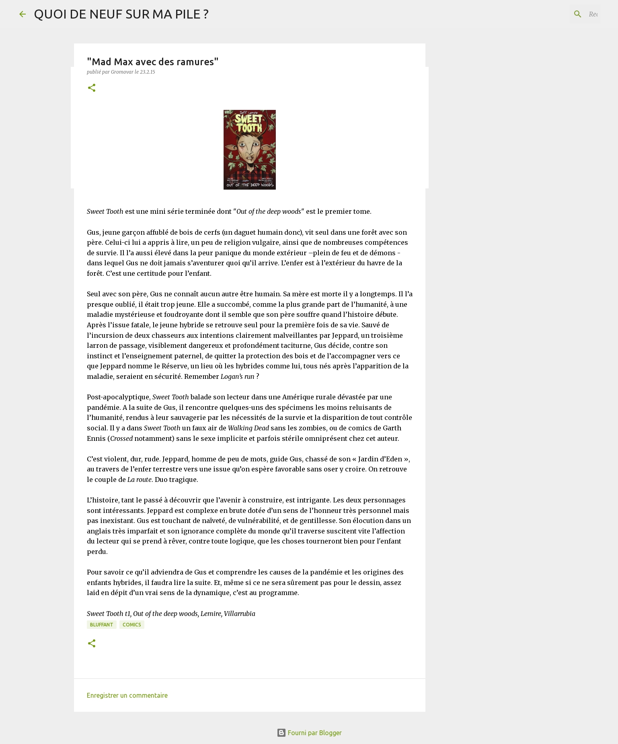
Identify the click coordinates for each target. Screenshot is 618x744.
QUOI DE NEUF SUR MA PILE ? (121, 13)
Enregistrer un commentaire (127, 695)
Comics (132, 624)
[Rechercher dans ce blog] (558, 14)
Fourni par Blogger (309, 732)
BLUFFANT (101, 624)
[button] (91, 88)
